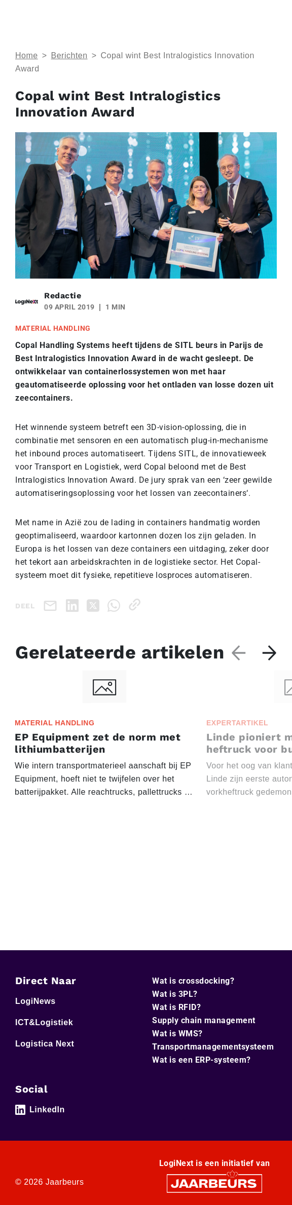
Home (26, 55)
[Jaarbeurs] (214, 1183)
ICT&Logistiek (44, 1022)
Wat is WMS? (177, 1033)
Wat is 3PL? (175, 994)
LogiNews (35, 1001)
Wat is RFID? (176, 1007)
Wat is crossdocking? (193, 981)
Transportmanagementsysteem (213, 1047)
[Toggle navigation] (267, 14)
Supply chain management (204, 1020)
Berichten (69, 55)
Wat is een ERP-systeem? (201, 1060)
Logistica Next (44, 1043)
